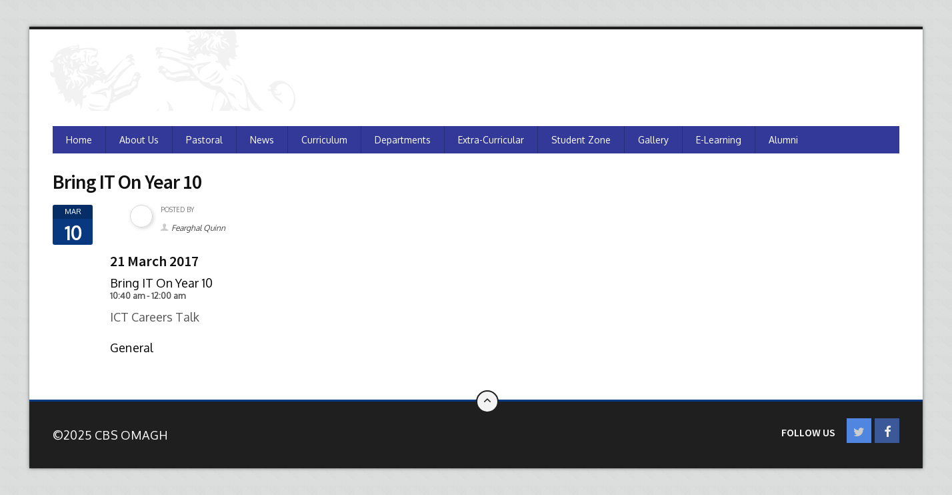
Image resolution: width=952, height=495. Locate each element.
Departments (403, 139)
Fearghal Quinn (198, 228)
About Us (139, 139)
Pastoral (204, 139)
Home (79, 139)
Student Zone (581, 139)
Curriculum (324, 139)
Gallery (653, 139)
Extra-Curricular (491, 139)
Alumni (783, 139)
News (262, 139)
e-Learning (718, 139)
